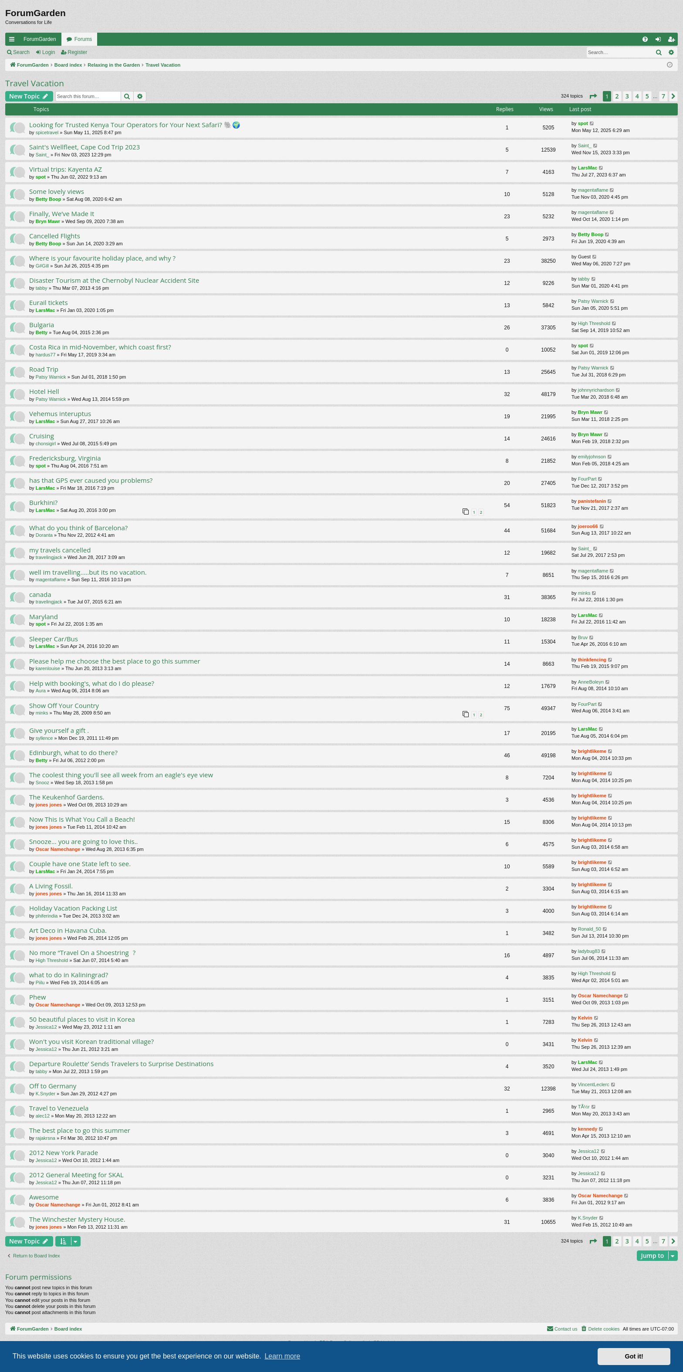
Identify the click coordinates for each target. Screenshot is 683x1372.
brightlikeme (592, 751)
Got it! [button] (634, 1356)
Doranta (44, 535)
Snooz (42, 782)
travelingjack (49, 557)
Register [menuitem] (673, 41)
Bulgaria (41, 324)
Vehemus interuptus (60, 413)
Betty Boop (48, 199)
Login (48, 52)
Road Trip (43, 369)
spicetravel (47, 132)
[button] (592, 96)
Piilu (40, 982)
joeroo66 (588, 526)
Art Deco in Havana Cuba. (68, 930)
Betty (42, 332)
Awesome (44, 1196)
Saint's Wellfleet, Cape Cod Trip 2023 (84, 146)
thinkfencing (592, 659)
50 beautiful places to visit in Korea (82, 1019)
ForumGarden (40, 39)
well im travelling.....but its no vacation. (88, 572)
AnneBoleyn (591, 681)
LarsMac (588, 167)
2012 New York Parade (63, 1152)
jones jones (49, 804)
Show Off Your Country (64, 705)
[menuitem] (645, 39)
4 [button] (637, 96)
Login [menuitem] (660, 41)
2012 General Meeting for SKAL (76, 1174)
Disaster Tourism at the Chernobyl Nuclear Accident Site (114, 280)
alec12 (43, 1115)
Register (78, 52)
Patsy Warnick (593, 301)
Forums (83, 39)
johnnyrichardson (596, 390)
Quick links (13, 41)
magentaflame (593, 190)
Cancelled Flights (54, 235)
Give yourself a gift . (59, 730)
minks (584, 593)
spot (583, 123)
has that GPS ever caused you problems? (90, 480)
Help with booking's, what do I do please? (91, 683)
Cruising (41, 435)
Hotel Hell (44, 391)
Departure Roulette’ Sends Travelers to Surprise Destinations (121, 1063)
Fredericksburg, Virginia (65, 458)
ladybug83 (589, 951)
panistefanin (592, 501)
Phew (37, 997)
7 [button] (663, 96)
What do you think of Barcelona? (78, 527)
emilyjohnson (592, 456)
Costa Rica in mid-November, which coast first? (100, 346)
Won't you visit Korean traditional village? (91, 1041)
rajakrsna (45, 1138)
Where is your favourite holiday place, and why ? (102, 258)
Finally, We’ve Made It (61, 213)
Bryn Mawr (48, 221)
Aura (41, 690)
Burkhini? (43, 502)
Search (21, 52)
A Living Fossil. (51, 885)
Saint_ (42, 154)
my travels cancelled (60, 549)
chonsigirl (46, 443)
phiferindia (47, 915)
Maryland (43, 616)
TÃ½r (584, 1106)
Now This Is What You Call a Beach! (82, 819)
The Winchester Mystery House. (77, 1219)
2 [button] (617, 96)
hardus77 (46, 354)
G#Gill (42, 265)
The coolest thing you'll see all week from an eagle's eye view (121, 774)
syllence (44, 738)
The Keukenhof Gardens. (67, 797)
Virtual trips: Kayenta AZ (65, 169)
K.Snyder (45, 1093)
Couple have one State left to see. (80, 863)
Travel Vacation (34, 83)
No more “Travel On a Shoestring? (82, 952)
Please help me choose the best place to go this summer (114, 661)
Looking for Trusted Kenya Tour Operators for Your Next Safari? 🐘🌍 (134, 124)
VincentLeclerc (593, 1084)
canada (40, 594)
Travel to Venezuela (58, 1108)
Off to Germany (52, 1085)
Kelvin (585, 1017)
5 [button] (647, 96)
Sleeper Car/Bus (53, 638)
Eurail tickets (48, 302)
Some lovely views (56, 191)
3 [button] (627, 96)
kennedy (588, 1128)
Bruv (583, 637)
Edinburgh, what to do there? (73, 752)
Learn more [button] (282, 1356)
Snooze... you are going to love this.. (83, 841)
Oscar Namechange (58, 849)
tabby (41, 288)
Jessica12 (46, 1027)
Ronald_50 (589, 929)
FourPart (587, 478)
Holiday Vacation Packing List (73, 908)
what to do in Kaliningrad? (68, 974)
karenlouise (48, 668)
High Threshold (594, 323)
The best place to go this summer (79, 1130)
